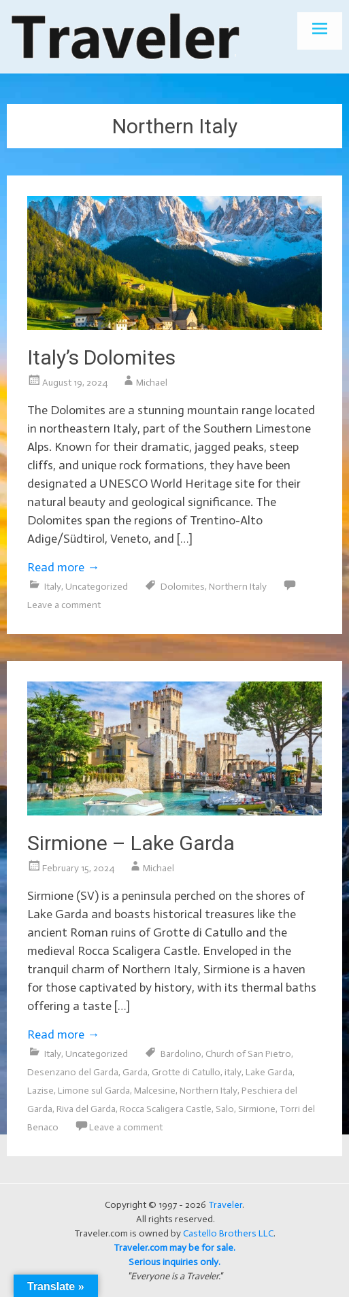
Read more (63, 567)
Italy (52, 586)
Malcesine (155, 1090)
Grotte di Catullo (186, 1072)
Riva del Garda (86, 1109)
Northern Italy (238, 586)
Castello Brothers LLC (228, 1233)
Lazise (40, 1090)
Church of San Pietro (248, 1054)
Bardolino (181, 1054)
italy (233, 1072)
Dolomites (183, 586)
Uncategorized (96, 586)
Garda (135, 1072)
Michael (151, 382)
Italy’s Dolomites (101, 357)
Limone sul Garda (94, 1090)
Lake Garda (269, 1072)
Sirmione (257, 1109)
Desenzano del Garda (72, 1072)
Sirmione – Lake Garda (131, 843)
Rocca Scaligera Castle (166, 1109)
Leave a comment (64, 605)
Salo (225, 1109)
